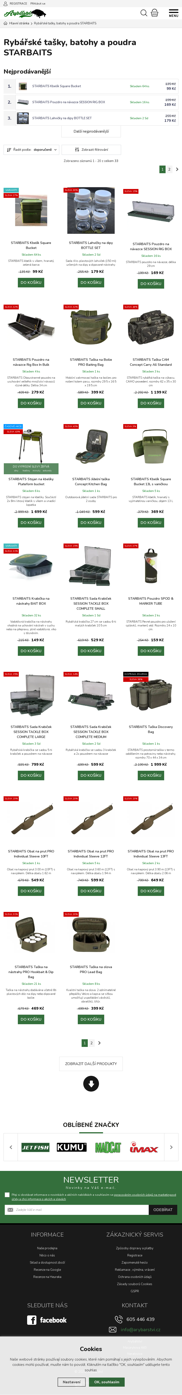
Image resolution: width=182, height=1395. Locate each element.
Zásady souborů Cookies (134, 1284)
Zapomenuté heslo (135, 1263)
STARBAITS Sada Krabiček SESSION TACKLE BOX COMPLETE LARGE (31, 732)
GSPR (135, 1291)
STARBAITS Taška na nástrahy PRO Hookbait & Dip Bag (31, 972)
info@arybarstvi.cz (140, 1330)
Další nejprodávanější (91, 131)
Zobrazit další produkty (91, 1063)
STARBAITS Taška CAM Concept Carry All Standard (151, 362)
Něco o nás (47, 1256)
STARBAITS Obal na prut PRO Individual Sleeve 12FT (91, 854)
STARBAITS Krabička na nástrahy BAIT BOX (31, 601)
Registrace (134, 1256)
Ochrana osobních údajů (135, 1277)
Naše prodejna (47, 1248)
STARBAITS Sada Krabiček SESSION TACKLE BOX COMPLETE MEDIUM (90, 732)
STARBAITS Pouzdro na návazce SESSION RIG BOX (68, 102)
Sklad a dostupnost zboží (47, 1263)
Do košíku (31, 282)
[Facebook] (47, 1320)
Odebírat (162, 1210)
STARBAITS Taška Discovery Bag (151, 729)
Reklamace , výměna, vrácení (135, 1270)
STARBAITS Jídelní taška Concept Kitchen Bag (91, 481)
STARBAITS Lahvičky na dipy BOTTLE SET (62, 118)
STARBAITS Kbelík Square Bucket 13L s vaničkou (151, 481)
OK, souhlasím (106, 1382)
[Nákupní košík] (154, 12)
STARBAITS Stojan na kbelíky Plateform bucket (31, 481)
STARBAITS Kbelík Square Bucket (56, 86)
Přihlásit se (37, 3)
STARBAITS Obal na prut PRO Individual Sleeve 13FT (151, 854)
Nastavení (71, 1382)
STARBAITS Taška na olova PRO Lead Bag (91, 969)
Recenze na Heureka (47, 1277)
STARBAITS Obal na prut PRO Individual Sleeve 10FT (31, 854)
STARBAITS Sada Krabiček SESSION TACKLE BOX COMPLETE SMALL (90, 603)
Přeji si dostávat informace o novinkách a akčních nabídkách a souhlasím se (94, 1197)
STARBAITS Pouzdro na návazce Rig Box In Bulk (31, 362)
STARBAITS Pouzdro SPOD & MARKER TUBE (150, 601)
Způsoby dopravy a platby (134, 1248)
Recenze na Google (47, 1270)
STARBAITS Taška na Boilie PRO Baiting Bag (91, 362)
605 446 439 (141, 1319)
